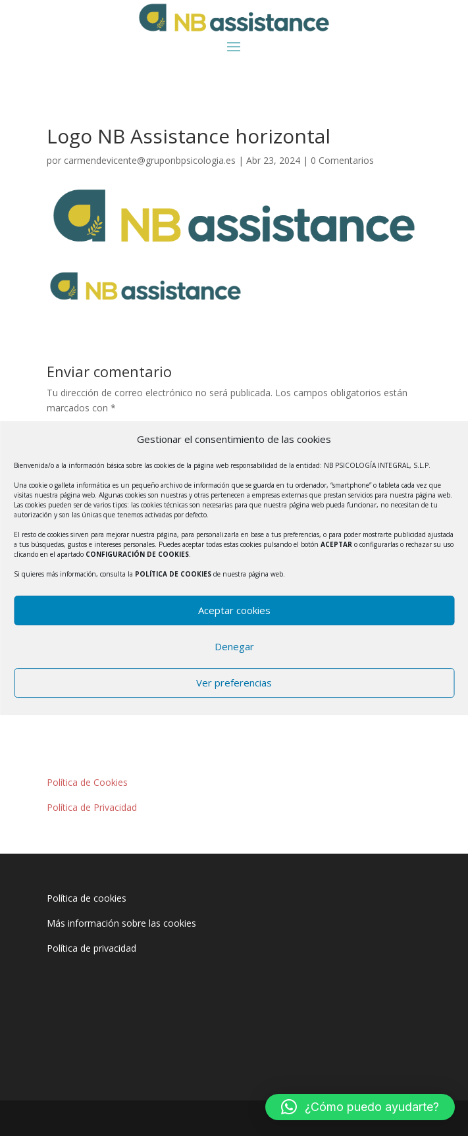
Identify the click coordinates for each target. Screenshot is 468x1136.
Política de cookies (86, 898)
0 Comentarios (342, 160)
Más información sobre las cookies (121, 923)
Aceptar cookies (234, 610)
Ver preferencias (234, 682)
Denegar (234, 646)
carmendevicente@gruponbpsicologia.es (150, 160)
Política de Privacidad (92, 807)
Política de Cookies (87, 782)
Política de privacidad (91, 948)
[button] (360, 1107)
